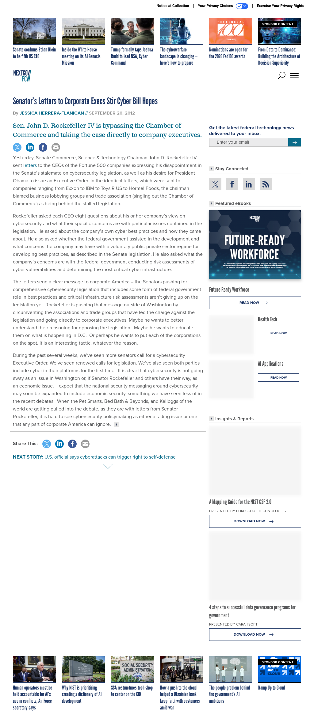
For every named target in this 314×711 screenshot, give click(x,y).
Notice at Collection (172, 6)
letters (30, 165)
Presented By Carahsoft (233, 624)
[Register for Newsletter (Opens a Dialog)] (294, 142)
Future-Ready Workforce (229, 289)
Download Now (255, 521)
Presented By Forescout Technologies (247, 511)
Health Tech (267, 319)
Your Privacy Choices (223, 6)
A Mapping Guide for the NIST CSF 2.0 (240, 501)
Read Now (255, 303)
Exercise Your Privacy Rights (280, 6)
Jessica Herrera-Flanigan (52, 113)
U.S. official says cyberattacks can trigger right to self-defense (110, 456)
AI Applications (270, 363)
